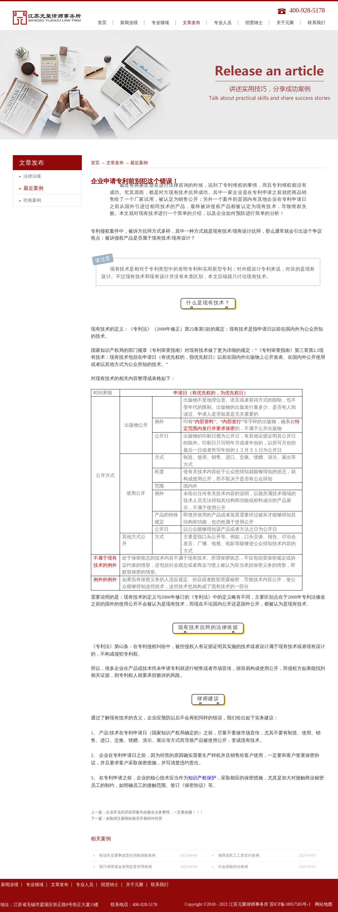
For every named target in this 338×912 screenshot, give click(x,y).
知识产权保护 (202, 777)
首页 (102, 22)
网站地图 (322, 904)
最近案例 (139, 162)
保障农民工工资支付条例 (238, 855)
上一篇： (147, 812)
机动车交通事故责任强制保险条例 (127, 855)
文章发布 (115, 162)
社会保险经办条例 (233, 866)
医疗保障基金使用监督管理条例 (125, 866)
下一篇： (126, 818)
